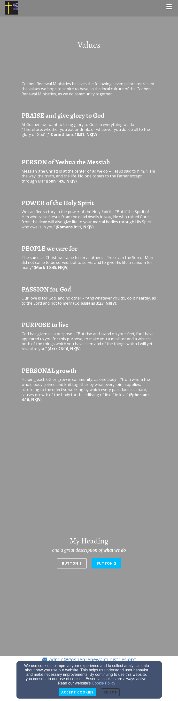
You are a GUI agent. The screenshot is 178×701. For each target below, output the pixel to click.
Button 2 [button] (106, 563)
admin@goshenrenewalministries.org (92, 659)
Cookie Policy (103, 683)
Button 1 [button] (72, 563)
